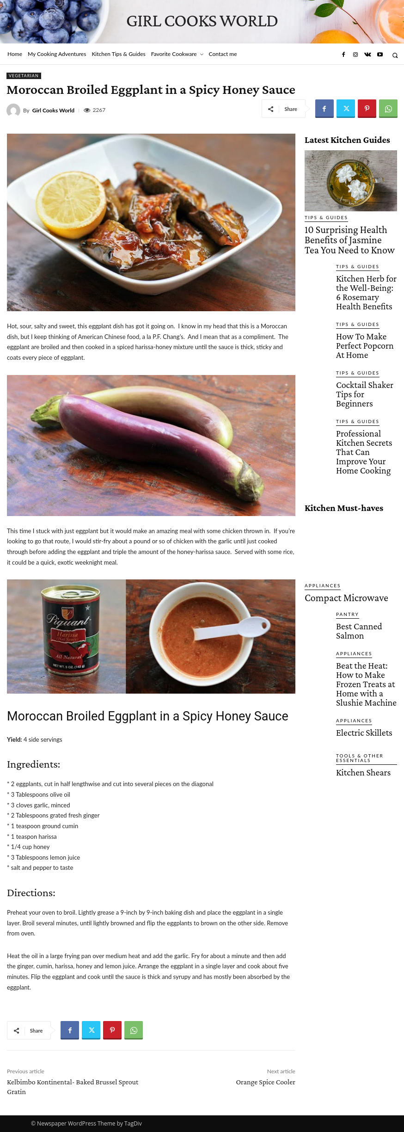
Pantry (345, 532)
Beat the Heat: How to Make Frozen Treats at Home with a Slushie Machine (364, 587)
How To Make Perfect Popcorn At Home (363, 308)
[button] (395, 55)
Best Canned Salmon (362, 543)
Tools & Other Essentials (355, 651)
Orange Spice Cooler (265, 1082)
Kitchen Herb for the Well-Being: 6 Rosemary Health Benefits (362, 268)
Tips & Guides (322, 217)
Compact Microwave (331, 518)
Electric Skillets (355, 624)
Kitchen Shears (355, 663)
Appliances (319, 508)
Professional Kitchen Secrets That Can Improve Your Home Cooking (362, 384)
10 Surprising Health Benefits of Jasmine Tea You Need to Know (345, 231)
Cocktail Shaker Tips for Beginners (362, 343)
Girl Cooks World (53, 110)
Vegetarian (23, 76)
